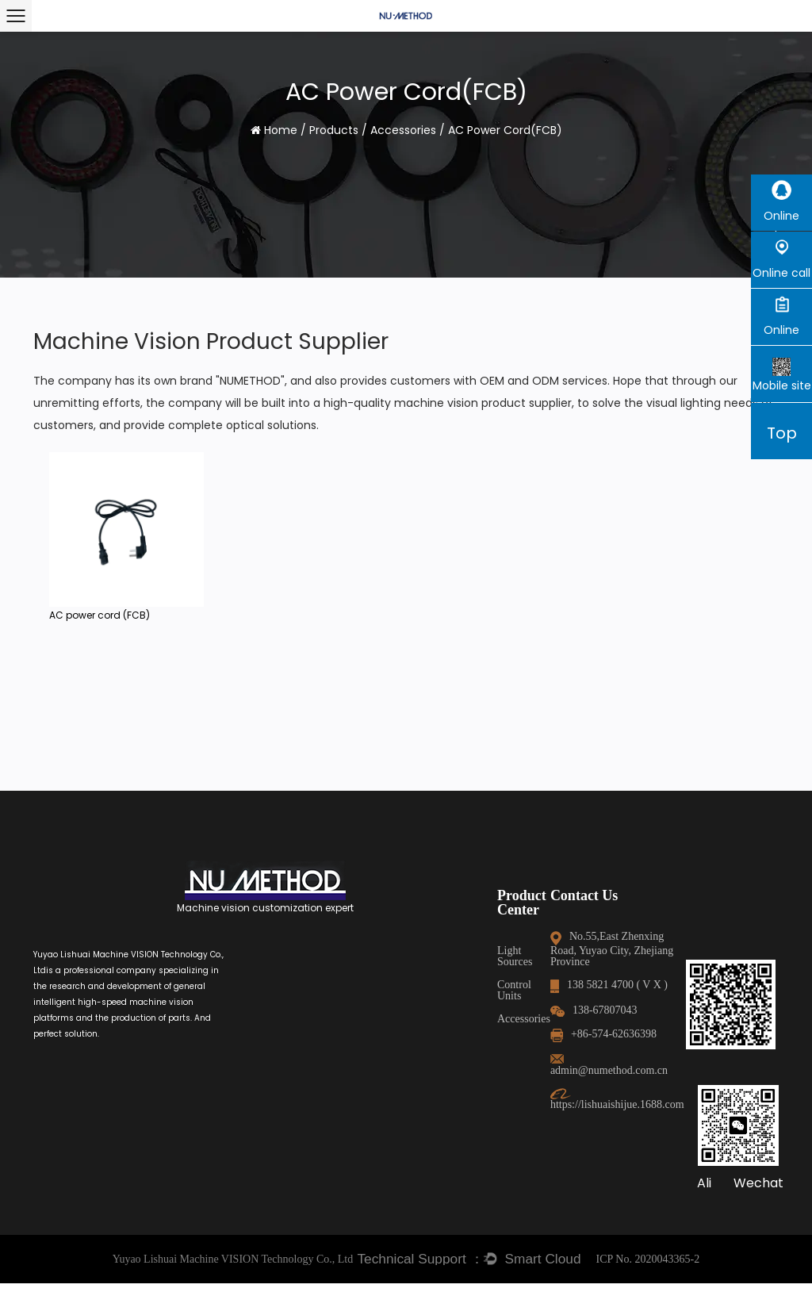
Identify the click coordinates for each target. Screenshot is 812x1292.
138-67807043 (356, 999)
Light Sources (251, 951)
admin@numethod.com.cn (382, 1048)
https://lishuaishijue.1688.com (395, 1071)
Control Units (251, 974)
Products (333, 130)
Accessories (403, 130)
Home (280, 130)
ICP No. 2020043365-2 (648, 1268)
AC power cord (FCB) (99, 615)
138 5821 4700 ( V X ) (372, 974)
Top (782, 433)
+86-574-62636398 (366, 1023)
